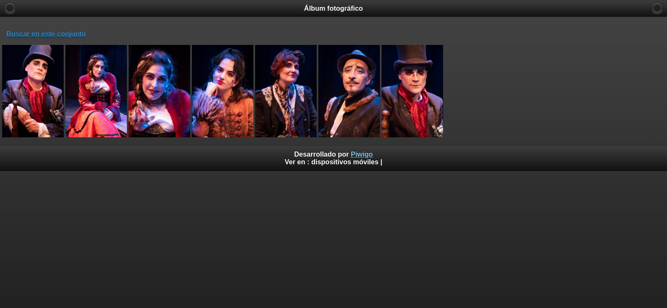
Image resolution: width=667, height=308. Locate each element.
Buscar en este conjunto (46, 34)
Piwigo (362, 154)
